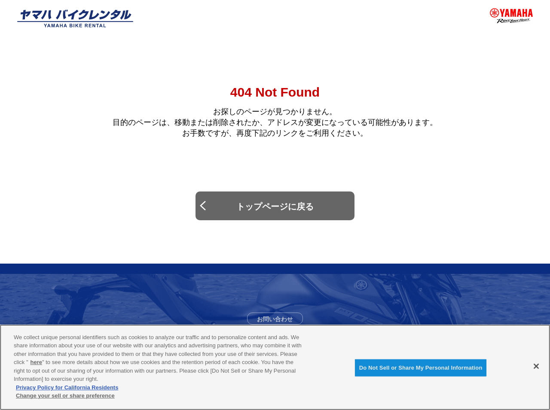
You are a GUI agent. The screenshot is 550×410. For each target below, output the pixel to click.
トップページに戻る (275, 206)
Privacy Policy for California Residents (67, 388)
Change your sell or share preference (65, 396)
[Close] (536, 367)
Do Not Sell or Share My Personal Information (421, 368)
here (36, 363)
